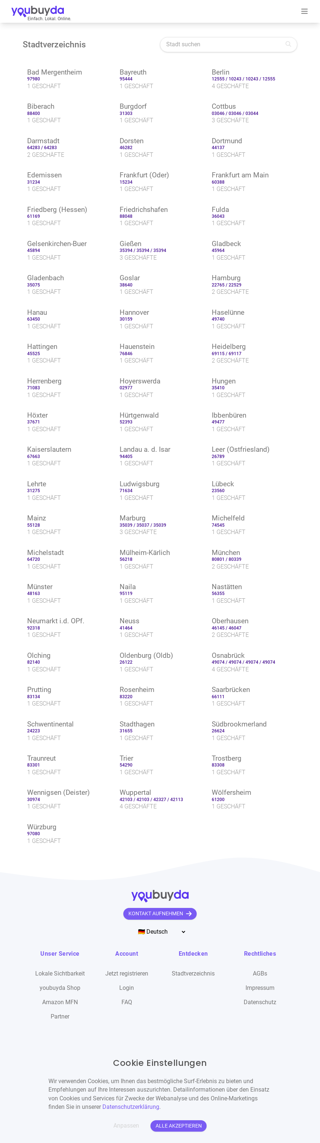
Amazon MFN (60, 1002)
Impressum (260, 988)
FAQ (126, 1002)
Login (126, 988)
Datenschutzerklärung (130, 1107)
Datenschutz (260, 1002)
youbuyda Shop (60, 988)
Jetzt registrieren (126, 973)
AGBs (260, 973)
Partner (60, 1016)
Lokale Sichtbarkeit (60, 973)
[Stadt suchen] (228, 44)
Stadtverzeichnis (193, 973)
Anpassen (126, 1125)
